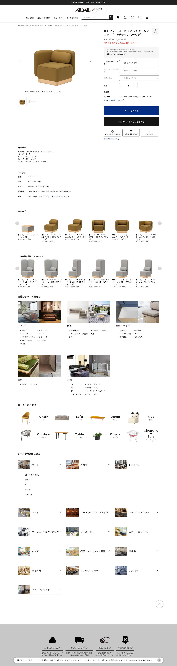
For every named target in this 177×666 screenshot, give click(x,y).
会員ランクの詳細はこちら (118, 54)
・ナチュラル (42, 330)
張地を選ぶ (108, 78)
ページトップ (159, 604)
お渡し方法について (59, 196)
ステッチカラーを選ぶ (111, 70)
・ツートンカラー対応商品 (99, 332)
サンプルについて (110, 139)
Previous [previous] (19, 61)
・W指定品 (137, 337)
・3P (71, 391)
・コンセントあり (125, 333)
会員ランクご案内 (44, 18)
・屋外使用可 (74, 330)
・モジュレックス (92, 394)
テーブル (28, 494)
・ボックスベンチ (92, 387)
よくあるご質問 (72, 18)
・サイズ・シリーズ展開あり (78, 335)
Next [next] (90, 61)
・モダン (40, 333)
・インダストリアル (27, 337)
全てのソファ (44, 25)
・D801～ (137, 333)
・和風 (22, 343)
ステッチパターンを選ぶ (111, 63)
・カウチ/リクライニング (95, 391)
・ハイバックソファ (93, 384)
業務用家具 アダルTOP (24, 25)
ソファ (28, 484)
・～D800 (137, 330)
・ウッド (23, 384)
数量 (105, 86)
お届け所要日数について (113, 100)
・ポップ (23, 330)
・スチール (32, 384)
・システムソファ (76, 394)
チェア (28, 479)
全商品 (35, 25)
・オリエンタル (26, 340)
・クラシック (42, 337)
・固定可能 (122, 337)
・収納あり (122, 330)
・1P (71, 384)
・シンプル (41, 340)
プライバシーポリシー (100, 660)
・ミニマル (24, 333)
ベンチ (28, 489)
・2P (71, 387)
